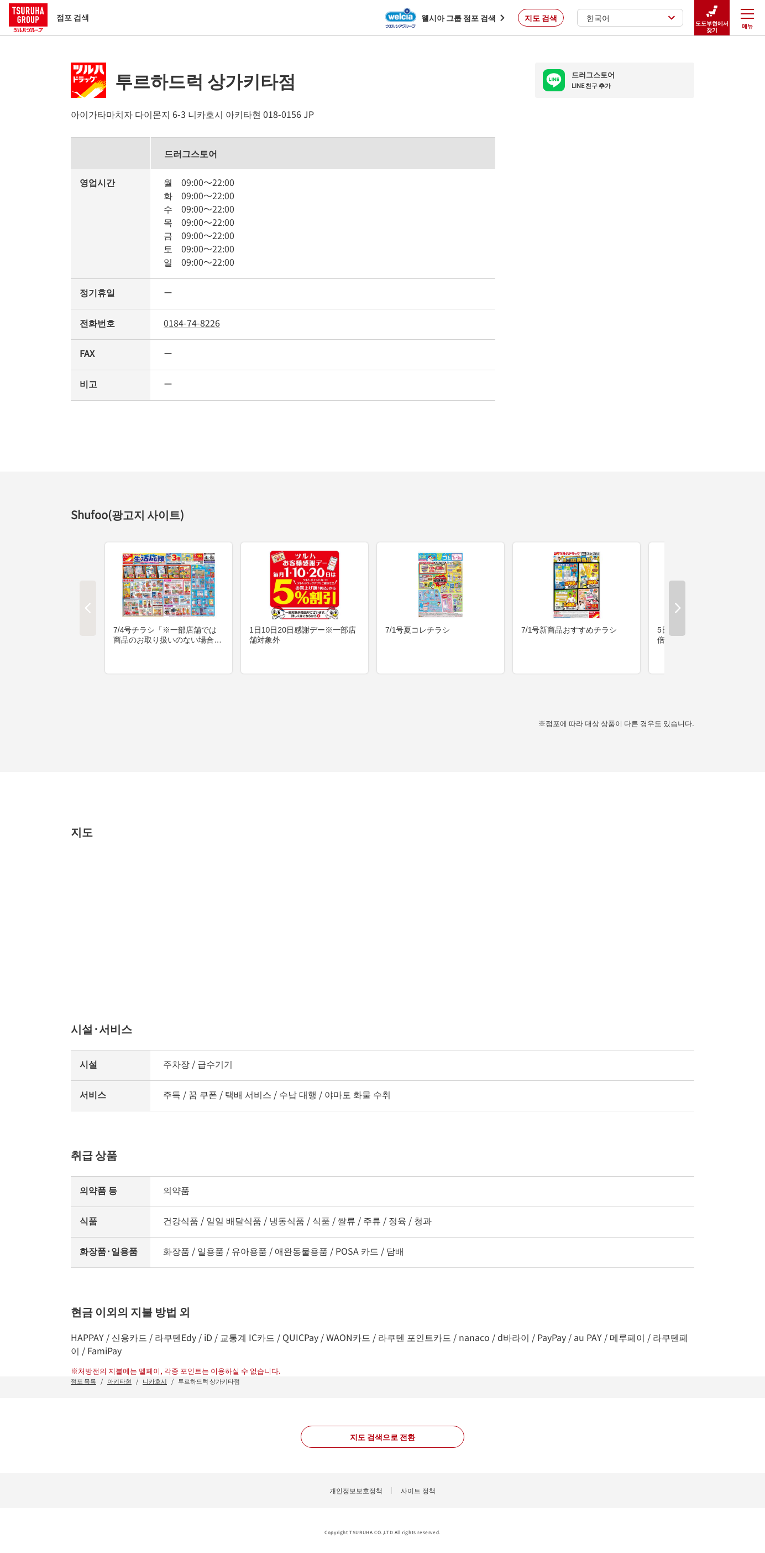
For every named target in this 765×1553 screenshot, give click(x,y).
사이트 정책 (418, 1490)
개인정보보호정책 (355, 1490)
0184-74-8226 (192, 322)
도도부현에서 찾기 (712, 18)
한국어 (630, 17)
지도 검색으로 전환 (382, 1436)
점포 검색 (49, 17)
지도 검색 (541, 17)
